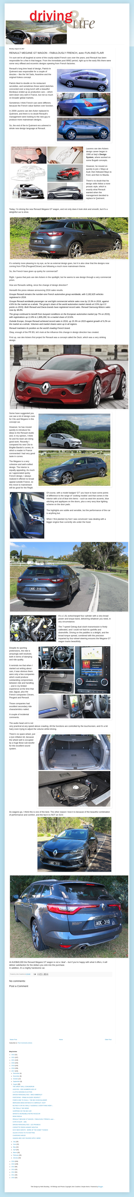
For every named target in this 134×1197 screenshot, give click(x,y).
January (15, 1158)
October (15, 1079)
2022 (13, 1057)
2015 (13, 1164)
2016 (13, 1161)
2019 (13, 1065)
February (16, 1155)
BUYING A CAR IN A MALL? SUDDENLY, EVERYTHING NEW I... (33, 1105)
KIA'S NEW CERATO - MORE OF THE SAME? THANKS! (30, 1130)
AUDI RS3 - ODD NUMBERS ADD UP (24, 1089)
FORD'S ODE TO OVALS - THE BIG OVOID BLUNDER (30, 1100)
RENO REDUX (17, 1116)
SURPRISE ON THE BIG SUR (22, 1111)
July (14, 1141)
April (14, 1150)
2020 (13, 1063)
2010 (13, 1177)
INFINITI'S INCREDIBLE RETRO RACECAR (26, 1114)
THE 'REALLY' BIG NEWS (21, 1108)
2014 (13, 1167)
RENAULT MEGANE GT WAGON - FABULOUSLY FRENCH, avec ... (34, 1119)
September (16, 1081)
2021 (13, 1060)
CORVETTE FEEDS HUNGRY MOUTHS (25, 1127)
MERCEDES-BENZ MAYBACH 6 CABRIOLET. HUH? (29, 1103)
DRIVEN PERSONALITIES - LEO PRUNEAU (27, 1124)
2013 (13, 1169)
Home (61, 1039)
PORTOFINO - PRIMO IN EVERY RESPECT (26, 1097)
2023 (13, 1054)
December (16, 1073)
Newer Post (13, 1039)
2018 (13, 1068)
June (14, 1144)
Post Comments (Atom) (25, 1043)
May (14, 1147)
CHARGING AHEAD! (19, 1135)
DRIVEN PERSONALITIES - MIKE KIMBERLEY (27, 1095)
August (15, 1084)
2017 (13, 1071)
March (15, 1152)
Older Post (108, 1039)
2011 (13, 1175)
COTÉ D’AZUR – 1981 (20, 1122)
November (16, 1076)
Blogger (100, 1186)
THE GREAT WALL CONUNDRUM (23, 1086)
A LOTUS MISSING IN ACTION (22, 1092)
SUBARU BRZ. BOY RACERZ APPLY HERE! (27, 1138)
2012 (13, 1172)
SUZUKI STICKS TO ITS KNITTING (24, 1133)
